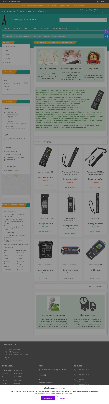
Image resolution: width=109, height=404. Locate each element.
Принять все (48, 398)
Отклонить (63, 398)
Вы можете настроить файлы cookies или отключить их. (53, 393)
